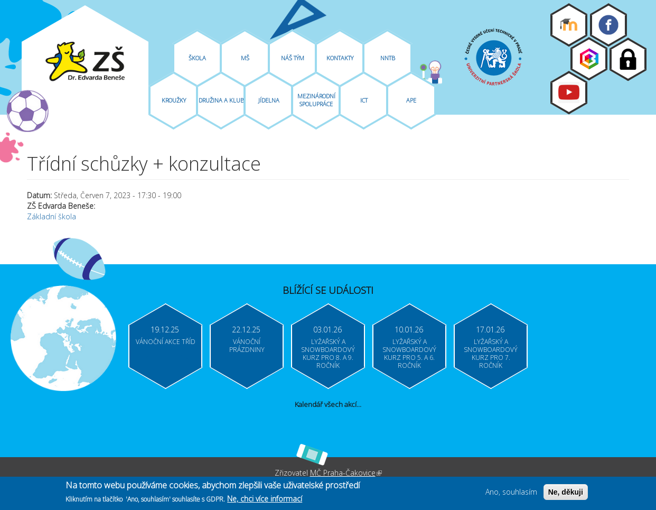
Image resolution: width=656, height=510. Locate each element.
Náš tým (292, 58)
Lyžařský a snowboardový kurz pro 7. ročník (491, 353)
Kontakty (339, 58)
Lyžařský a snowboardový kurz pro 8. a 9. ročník (328, 353)
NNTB (387, 58)
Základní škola (51, 216)
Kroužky (174, 100)
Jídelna (268, 100)
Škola (197, 58)
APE (411, 100)
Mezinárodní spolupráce (316, 100)
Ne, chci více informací (264, 500)
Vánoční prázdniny (247, 345)
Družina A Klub (221, 100)
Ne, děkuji (565, 493)
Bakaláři (589, 58)
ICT (364, 100)
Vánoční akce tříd (165, 341)
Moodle (568, 24)
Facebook (608, 24)
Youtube (568, 92)
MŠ (245, 58)
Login (628, 59)
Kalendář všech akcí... (328, 404)
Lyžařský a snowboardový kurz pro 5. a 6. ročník (409, 353)
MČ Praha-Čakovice (346, 473)
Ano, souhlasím (511, 493)
